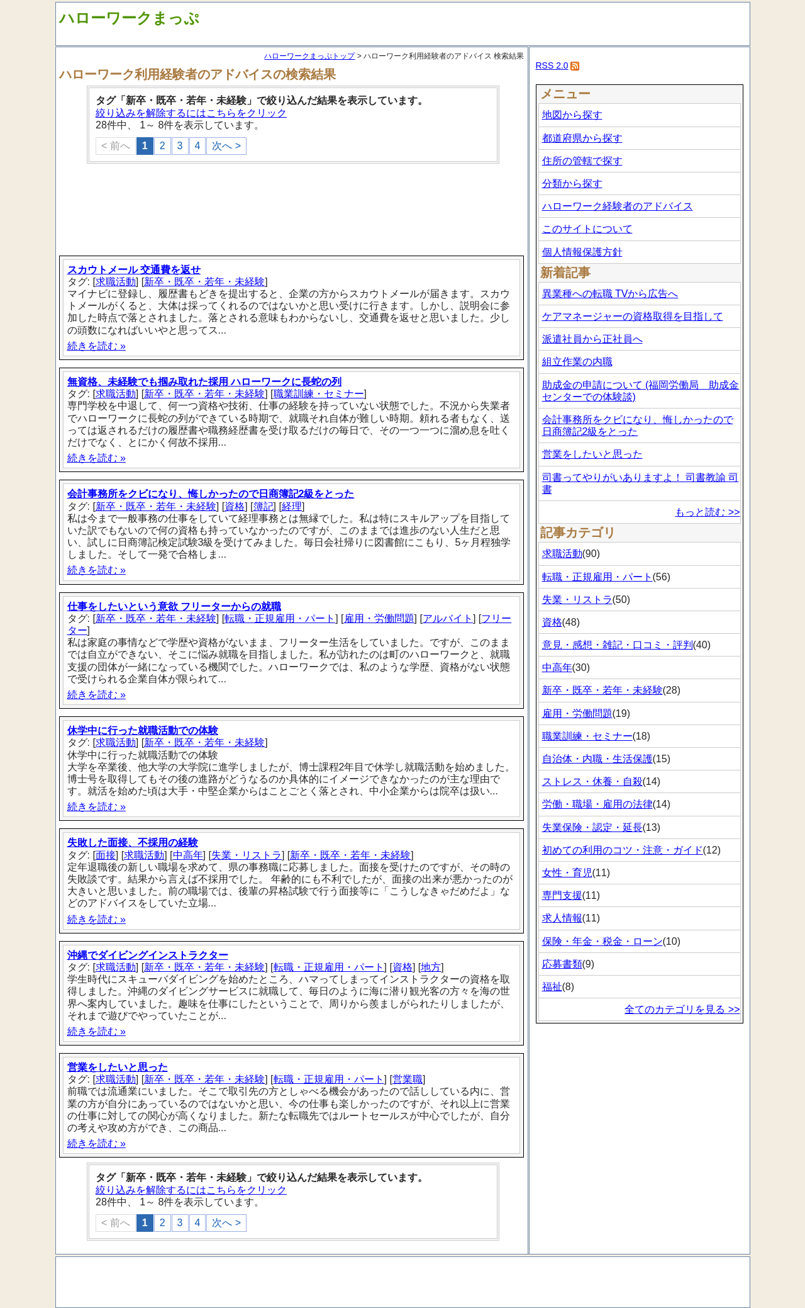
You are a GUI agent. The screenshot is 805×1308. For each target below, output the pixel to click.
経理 (292, 506)
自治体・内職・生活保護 (597, 758)
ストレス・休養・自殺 (592, 781)
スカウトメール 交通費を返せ (134, 269)
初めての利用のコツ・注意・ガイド (622, 850)
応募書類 (562, 964)
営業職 (407, 1079)
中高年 (188, 855)
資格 (235, 506)
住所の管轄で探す (582, 160)
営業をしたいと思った (117, 1067)
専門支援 (562, 895)
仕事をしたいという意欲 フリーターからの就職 (174, 606)
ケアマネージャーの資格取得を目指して (632, 316)
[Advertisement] (293, 211)
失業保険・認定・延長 (592, 827)
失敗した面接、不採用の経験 (132, 842)
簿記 (263, 506)
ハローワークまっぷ (129, 17)
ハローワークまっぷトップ (309, 56)
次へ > (226, 145)
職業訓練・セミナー (319, 393)
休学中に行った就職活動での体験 (142, 730)
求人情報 (562, 918)
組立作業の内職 (577, 361)
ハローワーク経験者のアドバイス (617, 206)
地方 (431, 967)
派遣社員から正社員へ (592, 339)
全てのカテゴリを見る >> (682, 1009)
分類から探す (572, 183)
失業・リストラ (246, 855)
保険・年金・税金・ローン (602, 941)
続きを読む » (96, 346)
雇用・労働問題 (379, 618)
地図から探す (572, 115)
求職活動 (116, 281)
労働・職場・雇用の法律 (597, 804)
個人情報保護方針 (582, 252)
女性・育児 (567, 872)
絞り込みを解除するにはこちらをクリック (191, 113)
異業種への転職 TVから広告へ (610, 293)
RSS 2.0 (552, 65)
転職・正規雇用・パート (280, 618)
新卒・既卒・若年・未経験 (204, 281)
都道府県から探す (582, 138)
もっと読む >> (707, 512)
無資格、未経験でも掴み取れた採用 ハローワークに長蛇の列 (204, 381)
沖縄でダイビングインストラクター (147, 955)
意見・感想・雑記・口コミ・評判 (617, 645)
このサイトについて (587, 228)
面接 (106, 855)
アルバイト (448, 618)
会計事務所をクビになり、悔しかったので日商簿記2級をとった (211, 493)
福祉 (552, 986)
